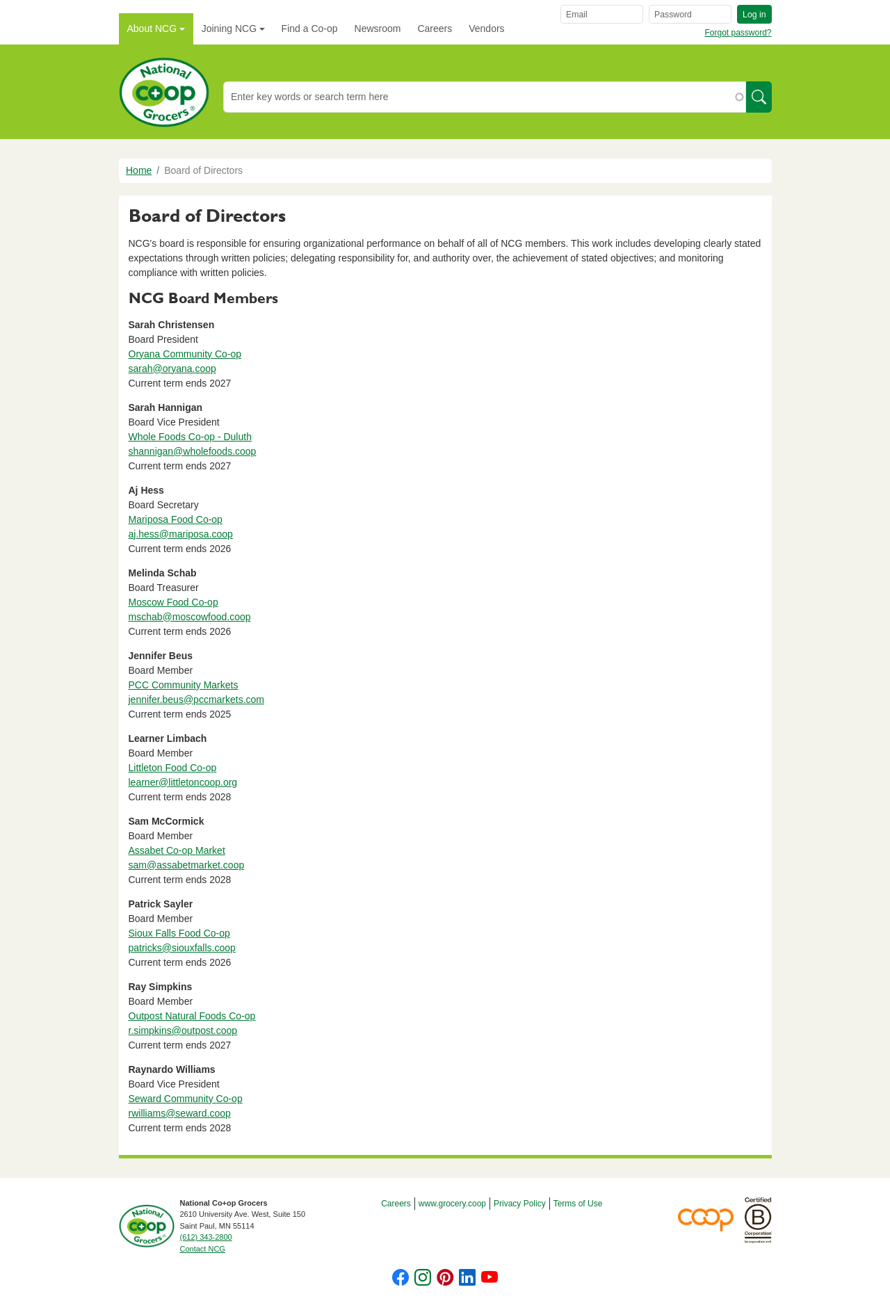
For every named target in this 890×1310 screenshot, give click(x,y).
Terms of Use (578, 1203)
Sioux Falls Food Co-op (179, 933)
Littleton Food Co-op (173, 767)
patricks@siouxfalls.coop (182, 947)
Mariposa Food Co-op (175, 519)
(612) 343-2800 (206, 1237)
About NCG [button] (152, 28)
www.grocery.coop (452, 1203)
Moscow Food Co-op (173, 602)
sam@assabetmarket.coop (187, 865)
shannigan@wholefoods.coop (193, 451)
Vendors (486, 28)
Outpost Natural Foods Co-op (192, 1015)
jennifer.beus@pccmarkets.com (197, 699)
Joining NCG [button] (229, 28)
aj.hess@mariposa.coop (181, 534)
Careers (434, 28)
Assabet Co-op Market (177, 850)
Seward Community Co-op (186, 1098)
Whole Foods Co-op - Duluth (190, 436)
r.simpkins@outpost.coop (183, 1030)
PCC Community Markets (183, 684)
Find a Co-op (310, 28)
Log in (754, 14)
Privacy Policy (520, 1203)
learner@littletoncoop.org (183, 782)
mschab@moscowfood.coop (190, 616)
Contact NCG (202, 1249)
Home (139, 170)
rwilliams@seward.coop (180, 1113)
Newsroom (378, 28)
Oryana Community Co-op (185, 353)
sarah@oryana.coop (172, 368)
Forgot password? (737, 33)
